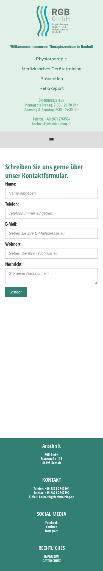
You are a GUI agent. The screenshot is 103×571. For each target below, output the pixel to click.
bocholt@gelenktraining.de (56, 496)
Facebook (51, 522)
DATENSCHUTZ (52, 560)
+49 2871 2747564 (57, 488)
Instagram (51, 530)
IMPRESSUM (51, 556)
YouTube (51, 526)
